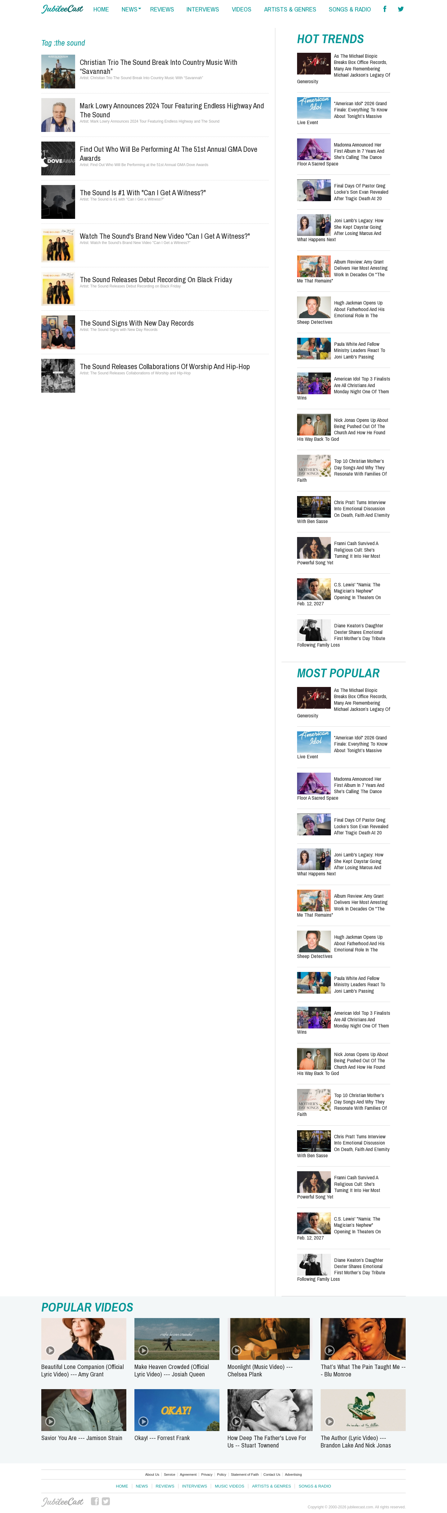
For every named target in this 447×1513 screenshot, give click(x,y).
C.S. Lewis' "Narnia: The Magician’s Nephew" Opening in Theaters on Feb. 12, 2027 (339, 594)
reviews (162, 9)
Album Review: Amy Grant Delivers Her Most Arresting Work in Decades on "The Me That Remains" (342, 271)
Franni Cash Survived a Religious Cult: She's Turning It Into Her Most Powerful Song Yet (338, 553)
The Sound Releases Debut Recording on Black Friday (156, 279)
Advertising (293, 1474)
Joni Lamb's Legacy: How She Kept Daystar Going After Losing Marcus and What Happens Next (340, 230)
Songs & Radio (315, 1486)
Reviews (165, 1486)
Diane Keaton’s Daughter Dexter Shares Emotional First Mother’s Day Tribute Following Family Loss (341, 635)
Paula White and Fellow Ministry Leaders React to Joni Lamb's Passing (359, 350)
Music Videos (229, 1486)
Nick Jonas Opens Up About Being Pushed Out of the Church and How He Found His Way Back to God (342, 429)
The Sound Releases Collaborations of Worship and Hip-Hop (165, 366)
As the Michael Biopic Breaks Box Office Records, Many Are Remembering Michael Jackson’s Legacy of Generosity (343, 68)
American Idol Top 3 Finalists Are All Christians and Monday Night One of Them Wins (343, 388)
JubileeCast (62, 1502)
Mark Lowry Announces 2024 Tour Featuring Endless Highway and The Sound (172, 110)
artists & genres (290, 9)
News (142, 1486)
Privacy (206, 1474)
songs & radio (350, 9)
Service (169, 1474)
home (101, 9)
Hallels (62, 9)
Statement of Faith (245, 1474)
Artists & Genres (271, 1486)
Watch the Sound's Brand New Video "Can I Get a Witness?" (165, 236)
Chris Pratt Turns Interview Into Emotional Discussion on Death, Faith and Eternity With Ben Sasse (343, 512)
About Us (152, 1474)
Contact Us (272, 1474)
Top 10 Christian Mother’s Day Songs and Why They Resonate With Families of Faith (342, 470)
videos (241, 9)
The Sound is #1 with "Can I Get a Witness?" (143, 192)
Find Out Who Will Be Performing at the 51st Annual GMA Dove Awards (168, 153)
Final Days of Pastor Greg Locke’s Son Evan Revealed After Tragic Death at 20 (361, 192)
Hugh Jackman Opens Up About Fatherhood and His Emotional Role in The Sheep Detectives (341, 312)
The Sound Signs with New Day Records (137, 323)
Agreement (188, 1474)
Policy (221, 1474)
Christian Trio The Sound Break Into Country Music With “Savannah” (158, 66)
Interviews (194, 1486)
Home (122, 1486)
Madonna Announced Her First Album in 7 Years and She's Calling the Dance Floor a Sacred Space (340, 154)
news (130, 9)
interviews (203, 9)
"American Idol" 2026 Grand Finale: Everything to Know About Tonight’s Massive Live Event (342, 113)
